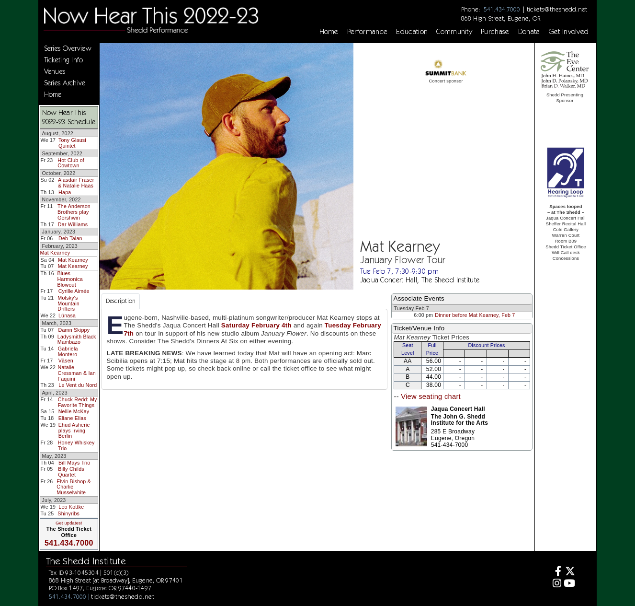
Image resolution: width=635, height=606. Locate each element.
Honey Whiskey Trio (76, 445)
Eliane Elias (72, 418)
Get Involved (569, 31)
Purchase (495, 31)
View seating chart (431, 396)
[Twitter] (569, 572)
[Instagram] (555, 584)
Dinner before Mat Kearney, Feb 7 (475, 315)
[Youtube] (569, 584)
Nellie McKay (74, 411)
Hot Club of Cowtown (70, 163)
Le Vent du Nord (77, 385)
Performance (367, 31)
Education (412, 31)
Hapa (64, 192)
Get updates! (69, 523)
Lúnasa (67, 315)
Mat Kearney (55, 253)
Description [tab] (121, 300)
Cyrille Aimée (74, 291)
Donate (529, 31)
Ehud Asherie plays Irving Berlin (74, 430)
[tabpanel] (244, 349)
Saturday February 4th (256, 325)
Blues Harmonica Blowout (69, 278)
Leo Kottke (71, 507)
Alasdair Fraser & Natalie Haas (76, 182)
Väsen (65, 360)
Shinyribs (68, 513)
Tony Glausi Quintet (72, 143)
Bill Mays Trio (74, 463)
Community (454, 31)
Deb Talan (70, 238)
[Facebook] (555, 572)
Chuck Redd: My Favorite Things (77, 402)
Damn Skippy (74, 330)
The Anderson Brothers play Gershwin (74, 211)
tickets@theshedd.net (557, 9)
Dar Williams (73, 224)
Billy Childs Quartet (71, 472)
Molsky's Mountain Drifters (68, 303)
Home (329, 31)
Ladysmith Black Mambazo (76, 339)
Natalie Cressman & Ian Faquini (76, 372)
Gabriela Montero (68, 351)
